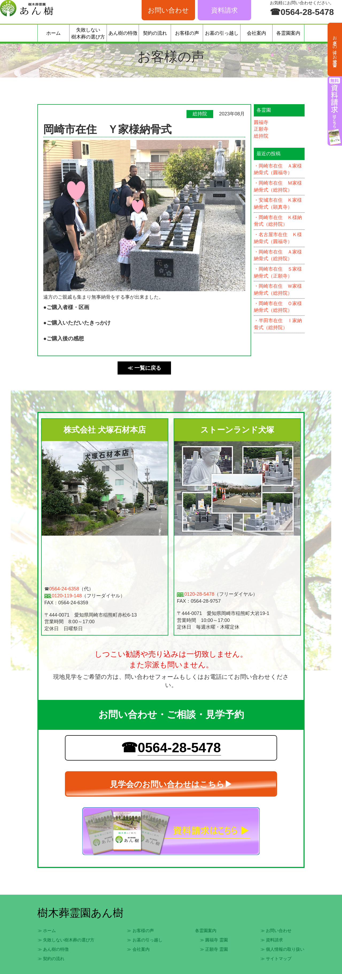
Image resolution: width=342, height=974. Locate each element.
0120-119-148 (67, 595)
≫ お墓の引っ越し (144, 940)
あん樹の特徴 (122, 33)
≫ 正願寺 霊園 (214, 949)
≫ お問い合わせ (276, 930)
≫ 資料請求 (272, 940)
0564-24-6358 (64, 588)
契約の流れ (155, 33)
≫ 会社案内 (138, 949)
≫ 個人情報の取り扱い (282, 949)
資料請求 (224, 10)
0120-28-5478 (199, 594)
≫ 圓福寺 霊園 (214, 940)
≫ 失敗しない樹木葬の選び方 (66, 940)
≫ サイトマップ (276, 958)
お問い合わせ (168, 10)
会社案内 (256, 33)
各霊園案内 (288, 33)
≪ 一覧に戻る (144, 368)
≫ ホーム (47, 930)
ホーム (53, 33)
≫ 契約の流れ (51, 958)
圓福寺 (261, 122)
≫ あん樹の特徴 (53, 949)
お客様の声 (187, 33)
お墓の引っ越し (222, 33)
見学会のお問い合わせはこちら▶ (171, 784)
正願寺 (261, 129)
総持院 (261, 136)
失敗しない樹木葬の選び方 (88, 33)
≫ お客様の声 (140, 930)
